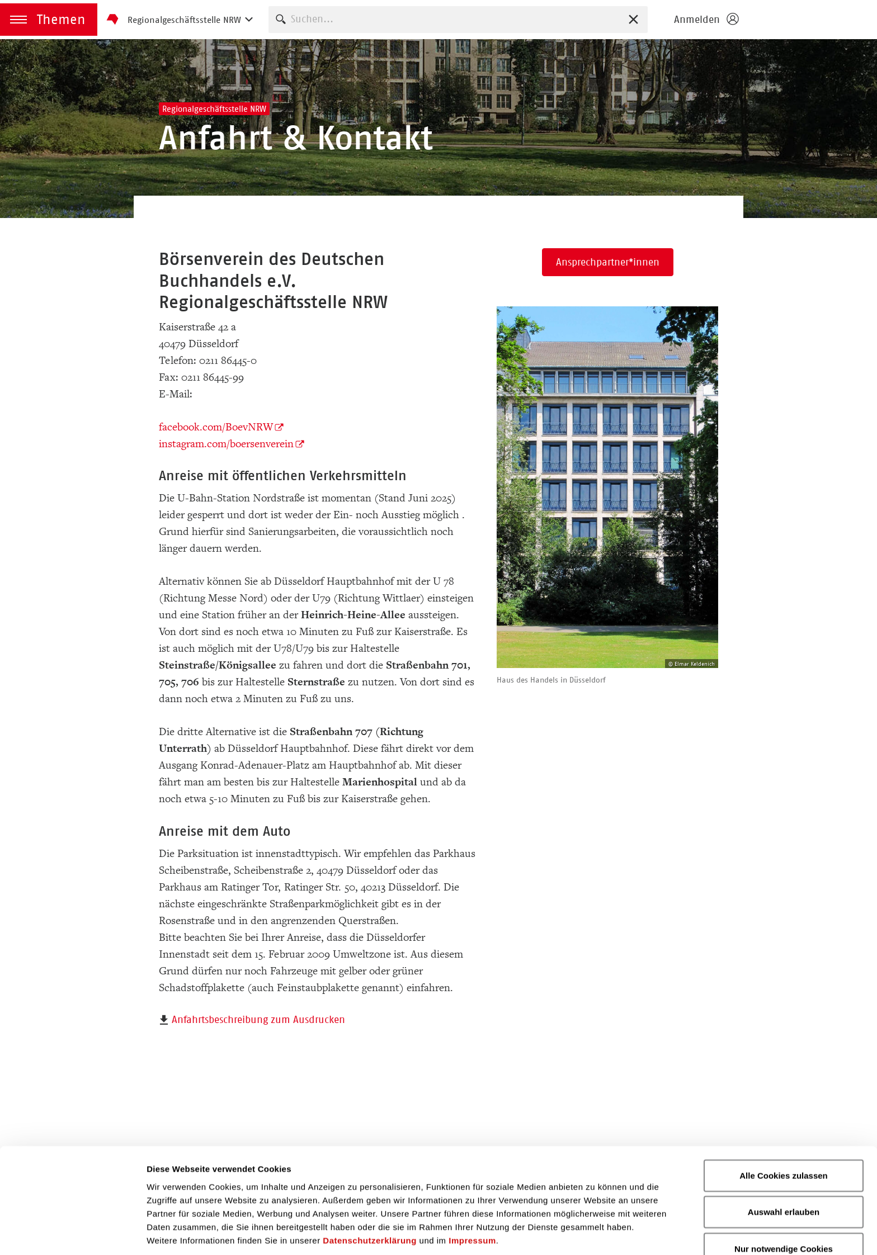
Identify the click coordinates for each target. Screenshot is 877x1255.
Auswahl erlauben (783, 1168)
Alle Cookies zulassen (783, 1131)
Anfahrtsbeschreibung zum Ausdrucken (258, 1019)
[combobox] (458, 19)
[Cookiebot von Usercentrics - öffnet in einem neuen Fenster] (72, 1233)
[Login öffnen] (705, 19)
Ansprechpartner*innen (607, 262)
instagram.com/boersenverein (226, 444)
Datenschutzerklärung (370, 1196)
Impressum (472, 1196)
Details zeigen (595, 1233)
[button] (48, 19)
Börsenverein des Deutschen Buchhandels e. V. (811, 19)
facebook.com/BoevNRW (216, 427)
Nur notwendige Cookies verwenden (783, 1211)
